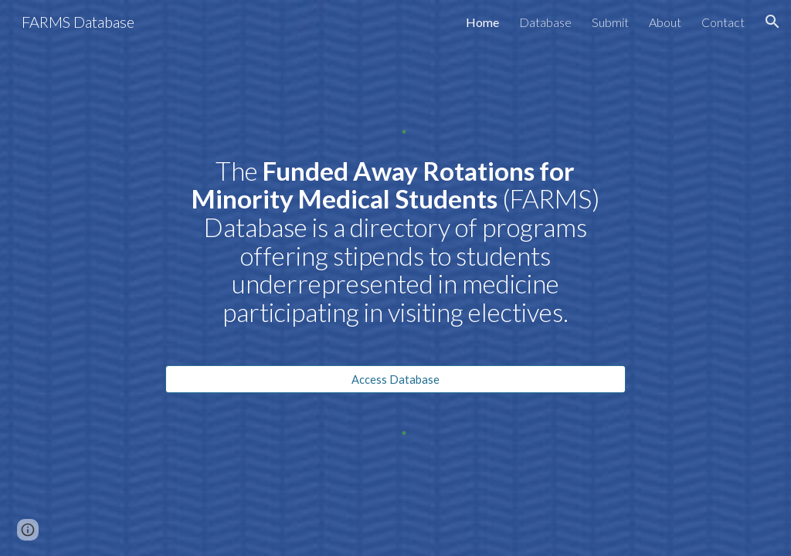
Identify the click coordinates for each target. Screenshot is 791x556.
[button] (772, 21)
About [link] (665, 22)
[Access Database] (395, 379)
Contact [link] (723, 22)
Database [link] (545, 22)
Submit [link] (610, 22)
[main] (395, 255)
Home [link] (482, 22)
